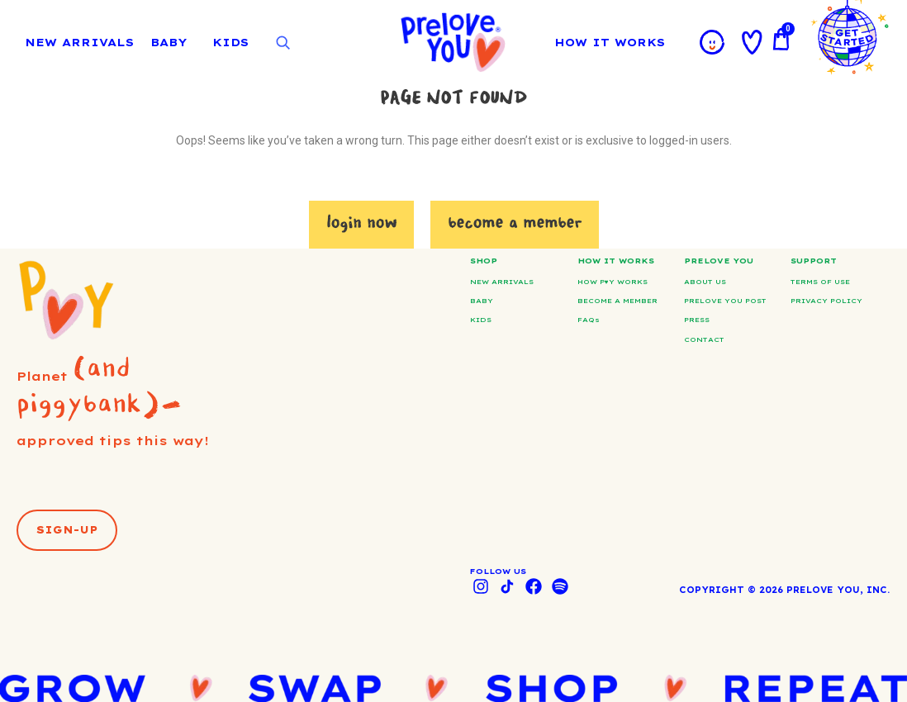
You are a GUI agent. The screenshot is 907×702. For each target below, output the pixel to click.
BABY (168, 42)
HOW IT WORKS (613, 42)
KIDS (230, 42)
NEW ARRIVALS (79, 42)
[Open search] (282, 43)
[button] (67, 530)
